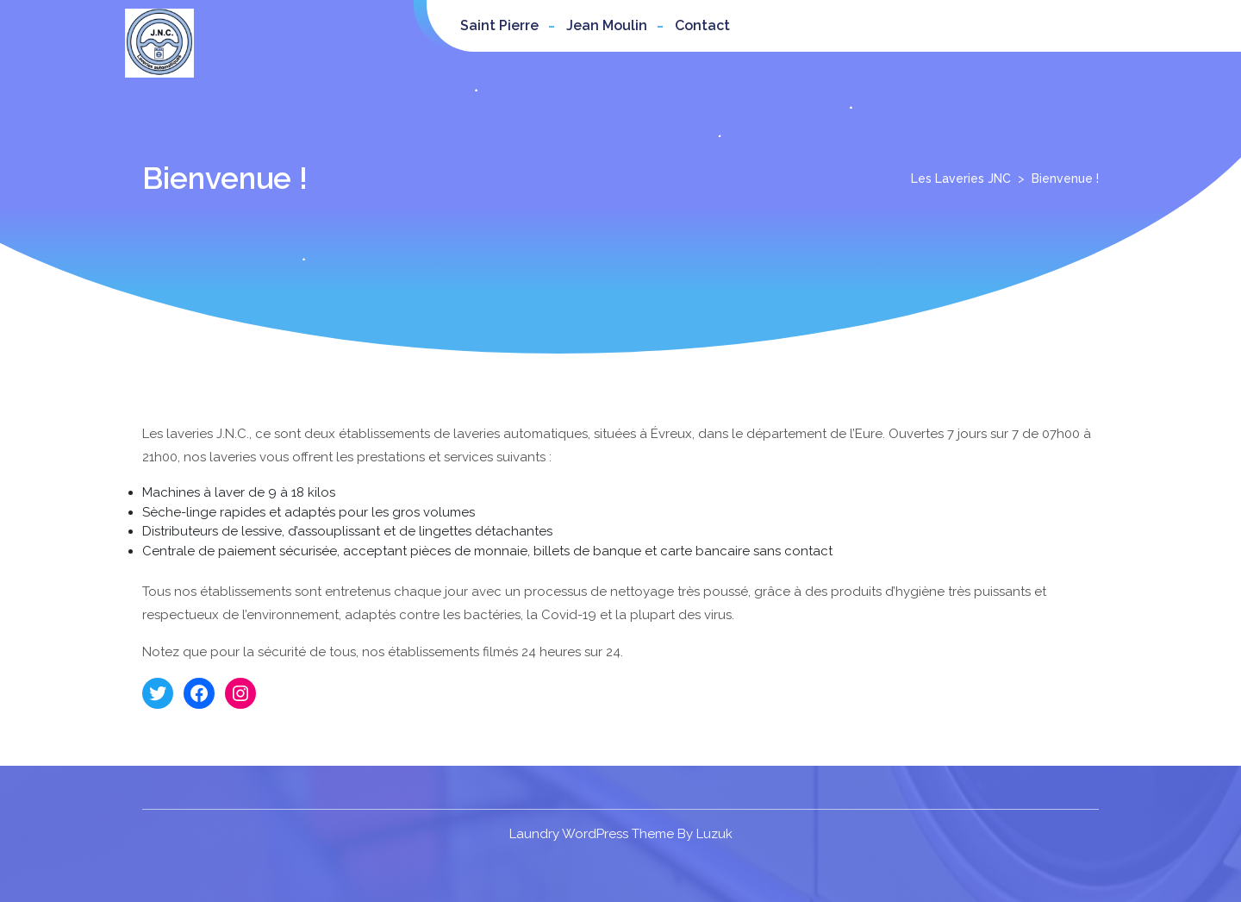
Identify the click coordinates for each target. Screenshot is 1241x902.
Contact (702, 25)
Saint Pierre (499, 25)
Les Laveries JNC (961, 178)
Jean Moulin (606, 25)
